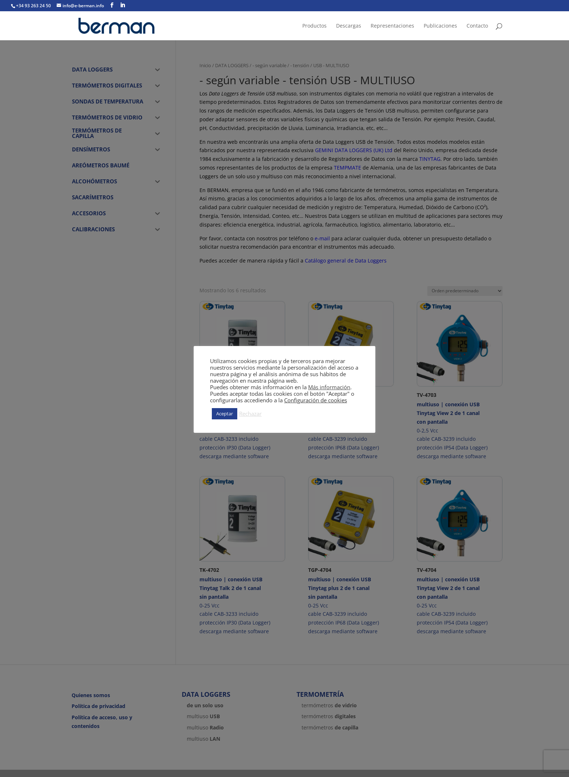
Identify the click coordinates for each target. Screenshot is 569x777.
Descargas (348, 26)
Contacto (477, 26)
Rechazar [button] (250, 413)
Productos (314, 26)
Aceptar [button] (224, 413)
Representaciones (392, 26)
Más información (329, 387)
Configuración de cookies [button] (315, 400)
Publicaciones (440, 26)
